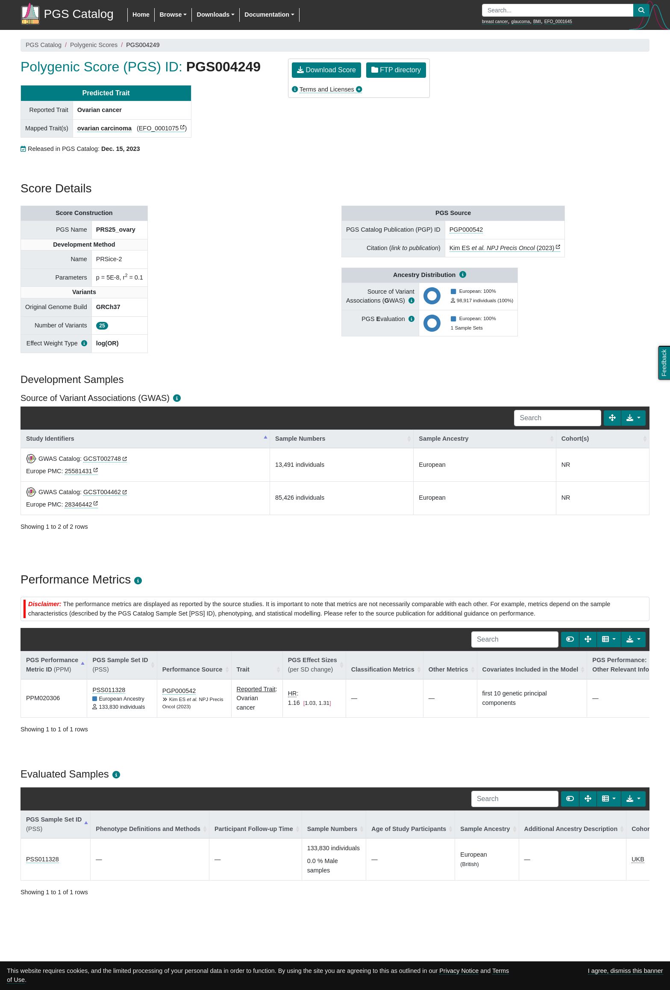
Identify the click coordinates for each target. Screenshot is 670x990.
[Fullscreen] (612, 418)
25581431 (78, 471)
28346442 (78, 504)
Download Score (326, 70)
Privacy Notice (459, 970)
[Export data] (633, 418)
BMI (537, 21)
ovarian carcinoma (104, 128)
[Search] (557, 418)
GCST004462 (102, 492)
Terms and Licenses (327, 89)
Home (141, 14)
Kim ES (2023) (502, 248)
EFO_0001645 (558, 21)
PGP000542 (466, 229)
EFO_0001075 (159, 128)
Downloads (213, 14)
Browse (170, 14)
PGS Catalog (44, 44)
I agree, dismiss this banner (625, 970)
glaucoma (520, 21)
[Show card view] (570, 639)
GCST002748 (102, 458)
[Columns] (609, 639)
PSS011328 (108, 690)
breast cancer (495, 21)
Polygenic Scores (94, 44)
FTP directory (396, 70)
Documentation (266, 14)
